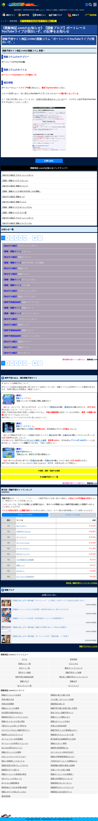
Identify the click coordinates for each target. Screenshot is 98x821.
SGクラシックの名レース (12, 779)
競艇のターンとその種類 (11, 752)
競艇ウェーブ (21, 398)
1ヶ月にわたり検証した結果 (35, 440)
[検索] (90, 4)
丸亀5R (66, 435)
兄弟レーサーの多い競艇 (60, 770)
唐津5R (67, 407)
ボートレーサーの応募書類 (12, 739)
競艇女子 (73, 681)
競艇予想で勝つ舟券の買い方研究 (64, 708)
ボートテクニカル (23, 543)
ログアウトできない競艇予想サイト (16, 730)
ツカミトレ (15, 181)
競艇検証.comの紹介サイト (61, 792)
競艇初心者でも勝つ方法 (60, 695)
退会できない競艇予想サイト (62, 713)
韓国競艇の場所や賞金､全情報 (63, 765)
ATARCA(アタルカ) (23, 531)
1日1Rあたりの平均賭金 (72, 515)
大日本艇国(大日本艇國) (25, 560)
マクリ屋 (14, 213)
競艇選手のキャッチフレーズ (62, 787)
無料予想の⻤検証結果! (24, 677)
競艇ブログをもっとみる (88, 646)
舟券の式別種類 (8, 704)
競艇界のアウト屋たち (10, 770)
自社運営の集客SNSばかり (12, 713)
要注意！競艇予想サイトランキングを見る (81, 583)
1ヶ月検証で (30, 429)
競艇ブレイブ (18, 308)
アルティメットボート (18, 175)
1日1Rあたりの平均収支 (25, 515)
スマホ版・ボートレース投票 (62, 699)
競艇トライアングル (17, 223)
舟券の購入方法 (8, 699)
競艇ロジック (16, 347)
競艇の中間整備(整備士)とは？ (63, 757)
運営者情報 (6, 796)
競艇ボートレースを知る (11, 695)
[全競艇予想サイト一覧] (86, 5)
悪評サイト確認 (24, 672)
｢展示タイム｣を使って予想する (14, 726)
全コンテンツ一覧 (24, 686)
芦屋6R (48, 461)
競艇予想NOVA (22, 452)
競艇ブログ (24, 681)
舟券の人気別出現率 (59, 726)
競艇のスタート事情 (59, 743)
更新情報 (73, 659)
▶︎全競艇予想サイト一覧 (49, 477)
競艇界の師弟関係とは (59, 748)
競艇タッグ (13, 197)
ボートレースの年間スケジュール (15, 743)
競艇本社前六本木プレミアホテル (15, 765)
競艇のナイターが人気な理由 (13, 721)
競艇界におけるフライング (12, 735)
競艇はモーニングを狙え (60, 721)
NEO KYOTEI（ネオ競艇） (21, 191)
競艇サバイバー (15, 186)
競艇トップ (20, 565)
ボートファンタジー (21, 313)
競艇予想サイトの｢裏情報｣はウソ (64, 730)
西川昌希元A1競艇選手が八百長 (63, 739)
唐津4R (53, 407)
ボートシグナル (17, 207)
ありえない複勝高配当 (10, 783)
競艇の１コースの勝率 (10, 708)
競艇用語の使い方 (58, 704)
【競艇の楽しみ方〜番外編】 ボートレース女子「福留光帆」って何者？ (40, 636)
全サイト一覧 (24, 668)
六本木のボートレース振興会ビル (64, 761)
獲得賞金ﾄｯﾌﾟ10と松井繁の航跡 (14, 787)
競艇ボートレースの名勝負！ (62, 774)
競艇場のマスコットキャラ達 (62, 735)
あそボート (20, 571)
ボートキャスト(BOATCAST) (62, 752)
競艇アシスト (14, 202)
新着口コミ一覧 (24, 664)
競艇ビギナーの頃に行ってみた (14, 792)
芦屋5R (33, 461)
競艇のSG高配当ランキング (62, 779)
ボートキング (16, 353)
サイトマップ (73, 686)
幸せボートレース (23, 554)
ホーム (24, 659)
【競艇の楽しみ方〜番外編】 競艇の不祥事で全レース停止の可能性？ (39, 627)
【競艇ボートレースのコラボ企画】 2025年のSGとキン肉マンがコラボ (40, 609)
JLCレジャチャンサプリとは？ (14, 757)
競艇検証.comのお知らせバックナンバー (49, 168)
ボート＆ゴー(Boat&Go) (25, 577)
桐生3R (52, 435)
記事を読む (49, 161)
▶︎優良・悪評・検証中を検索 (49, 471)
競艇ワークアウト (23, 426)
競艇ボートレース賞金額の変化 (14, 774)
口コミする (73, 664)
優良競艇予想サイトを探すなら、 (74, 360)
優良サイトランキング (73, 668)
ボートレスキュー (23, 548)
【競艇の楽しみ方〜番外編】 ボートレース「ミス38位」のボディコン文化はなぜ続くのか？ (48, 600)
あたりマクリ (21, 526)
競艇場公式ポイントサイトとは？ (15, 717)
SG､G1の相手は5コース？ (12, 748)
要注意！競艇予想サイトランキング (73, 677)
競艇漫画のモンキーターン (61, 783)
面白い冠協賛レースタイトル (13, 761)
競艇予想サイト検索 (73, 672)
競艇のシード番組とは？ (60, 717)
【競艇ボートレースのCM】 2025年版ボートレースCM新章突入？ (38, 618)
